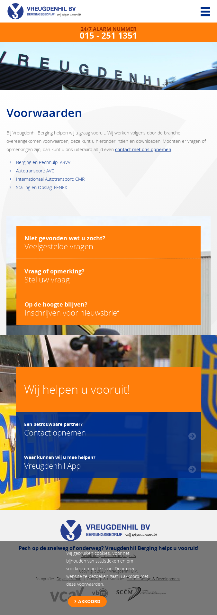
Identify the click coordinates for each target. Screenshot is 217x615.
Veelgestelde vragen (108, 243)
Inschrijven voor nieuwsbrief (108, 309)
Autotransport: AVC (35, 171)
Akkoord (89, 601)
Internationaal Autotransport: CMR (50, 179)
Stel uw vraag (108, 276)
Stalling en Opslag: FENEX (41, 187)
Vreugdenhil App (59, 461)
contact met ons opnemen (143, 149)
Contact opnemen (55, 428)
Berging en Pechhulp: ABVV (43, 162)
